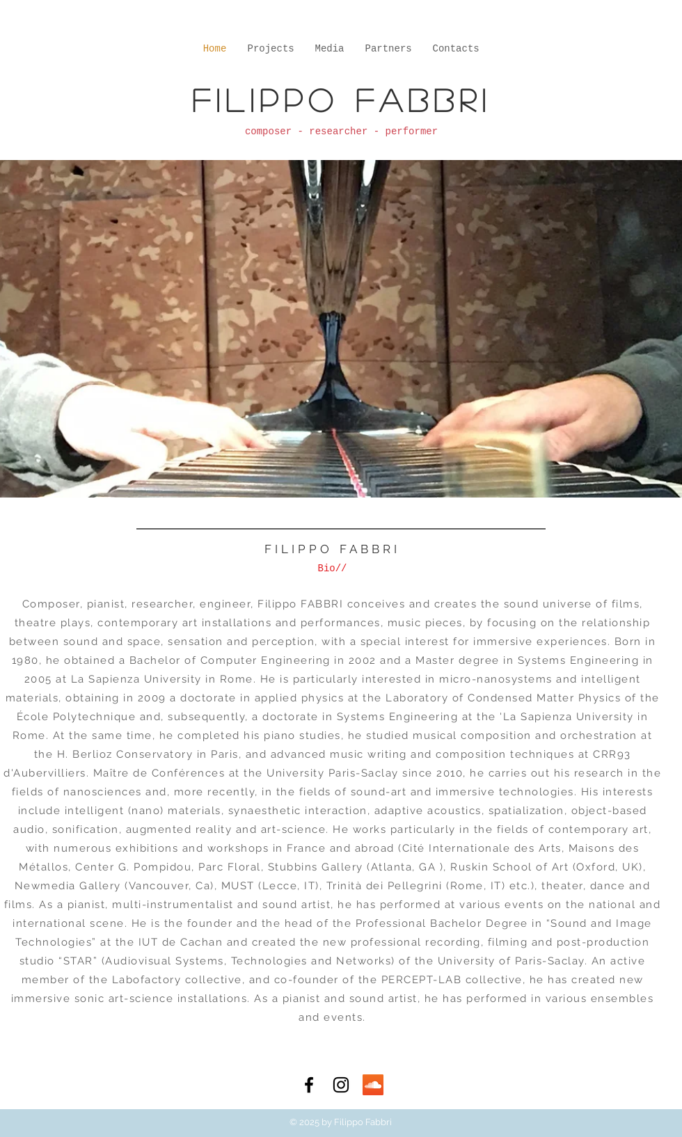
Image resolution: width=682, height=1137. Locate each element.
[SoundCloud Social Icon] (373, 1084)
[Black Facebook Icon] (309, 1084)
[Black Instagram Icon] (341, 1084)
